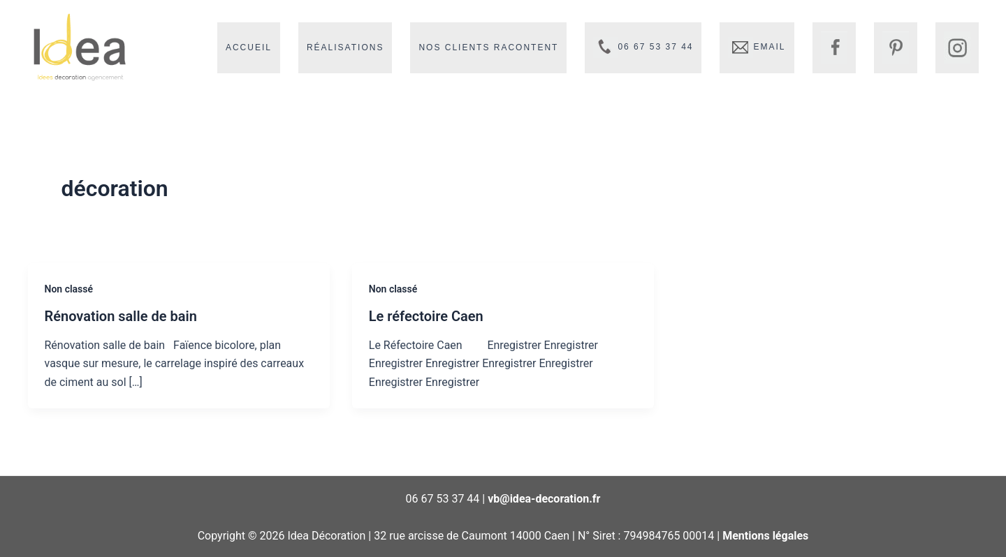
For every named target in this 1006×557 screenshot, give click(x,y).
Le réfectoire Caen (426, 316)
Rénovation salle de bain (121, 316)
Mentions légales (765, 535)
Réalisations (345, 47)
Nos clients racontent (488, 47)
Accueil (249, 47)
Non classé (69, 289)
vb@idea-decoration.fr (544, 498)
